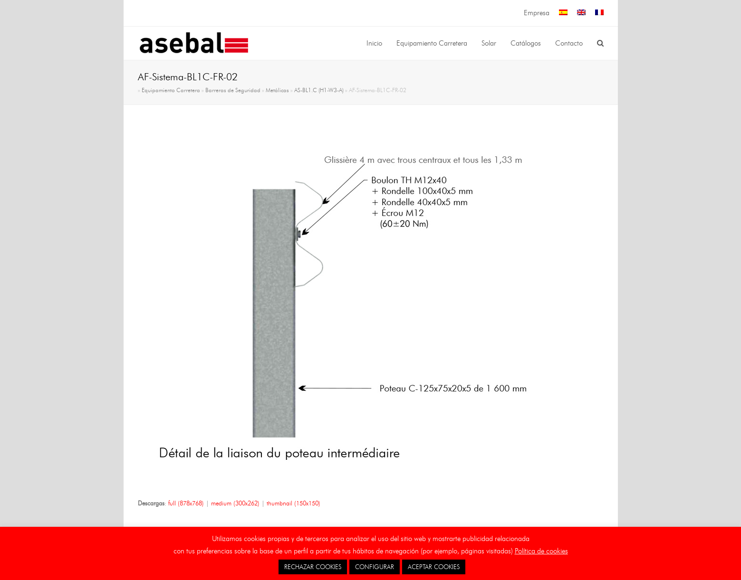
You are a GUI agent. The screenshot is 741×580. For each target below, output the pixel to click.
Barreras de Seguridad (232, 90)
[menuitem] (563, 13)
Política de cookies (541, 551)
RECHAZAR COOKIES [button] (312, 566)
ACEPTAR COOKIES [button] (434, 566)
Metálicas (277, 90)
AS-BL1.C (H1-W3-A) (319, 90)
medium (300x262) (235, 503)
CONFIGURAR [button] (374, 566)
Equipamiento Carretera (171, 90)
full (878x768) (186, 503)
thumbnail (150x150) (293, 503)
